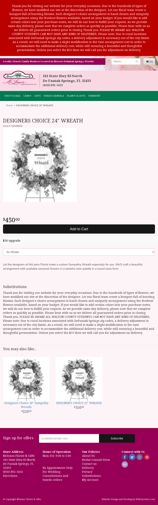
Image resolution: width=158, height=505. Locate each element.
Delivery (88, 467)
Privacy (87, 471)
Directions (10, 475)
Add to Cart (79, 229)
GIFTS (37, 96)
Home (9, 105)
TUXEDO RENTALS (54, 96)
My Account (90, 479)
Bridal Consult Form (96, 459)
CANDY (27, 96)
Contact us (89, 463)
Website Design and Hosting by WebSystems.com (128, 499)
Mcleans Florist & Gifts (20, 78)
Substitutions (91, 475)
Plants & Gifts (76, 96)
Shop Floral (12, 96)
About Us (88, 455)
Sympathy (94, 96)
